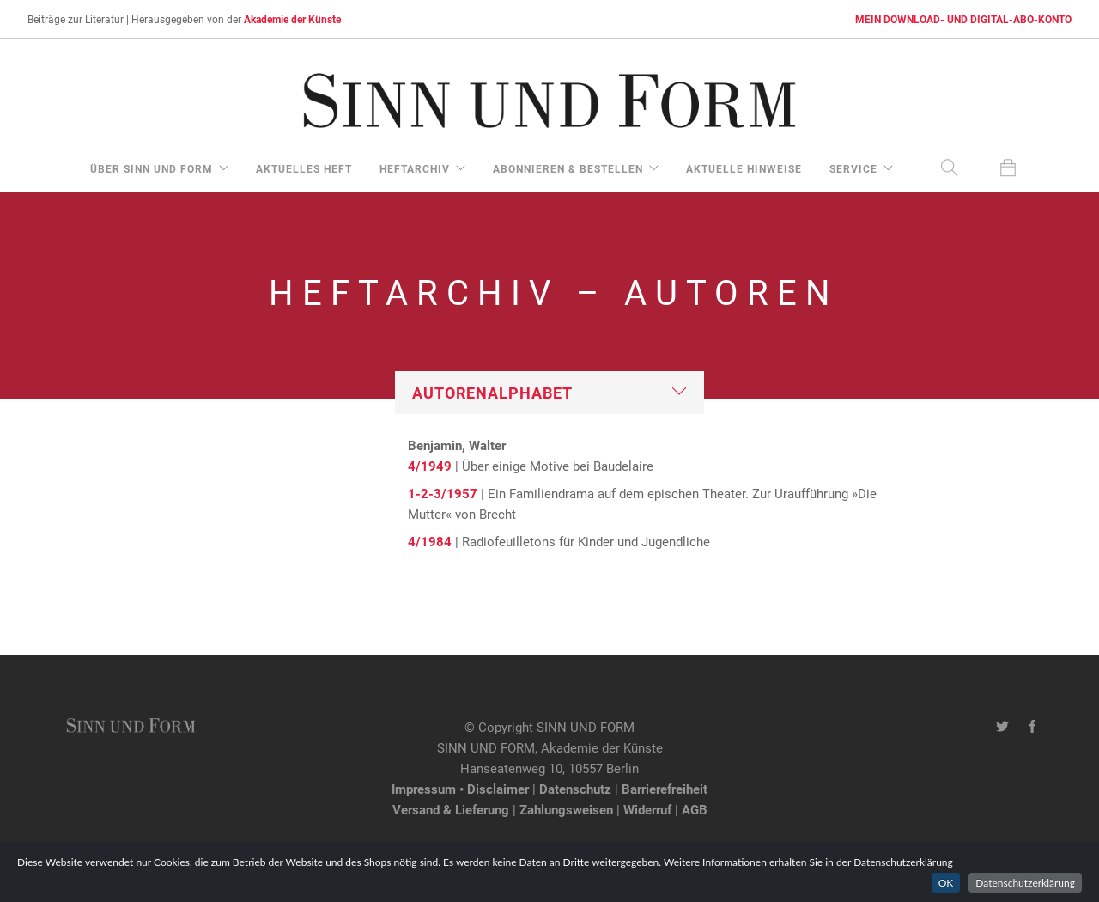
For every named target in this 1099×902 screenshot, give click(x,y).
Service (853, 168)
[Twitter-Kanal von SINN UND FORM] (1002, 726)
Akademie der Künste (292, 19)
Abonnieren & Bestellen (568, 168)
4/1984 (430, 541)
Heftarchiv (414, 168)
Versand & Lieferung (450, 809)
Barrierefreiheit (664, 788)
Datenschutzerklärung (1025, 882)
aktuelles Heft (304, 168)
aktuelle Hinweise (744, 168)
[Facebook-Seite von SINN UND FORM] (1032, 726)
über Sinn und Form (151, 168)
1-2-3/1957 (442, 493)
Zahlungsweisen (566, 809)
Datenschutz (575, 788)
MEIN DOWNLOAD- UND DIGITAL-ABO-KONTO (963, 19)
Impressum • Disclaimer (460, 788)
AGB (694, 809)
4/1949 (430, 465)
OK (946, 882)
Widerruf (647, 809)
